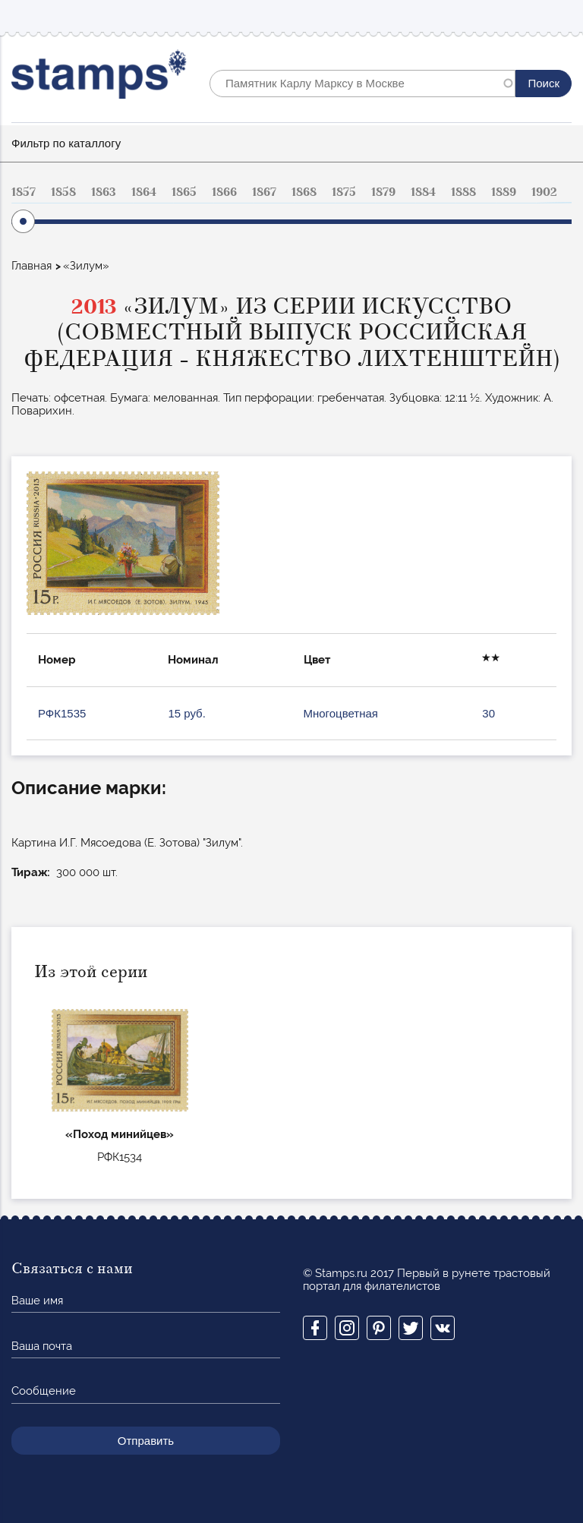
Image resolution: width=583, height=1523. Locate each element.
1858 (63, 192)
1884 (423, 192)
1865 (184, 192)
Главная (31, 266)
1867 (264, 192)
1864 (143, 192)
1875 (344, 192)
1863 (103, 192)
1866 (224, 192)
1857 (23, 192)
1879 (383, 192)
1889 (503, 192)
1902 (544, 192)
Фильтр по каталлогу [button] (66, 143)
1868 (304, 192)
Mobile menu (559, 16)
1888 (463, 192)
